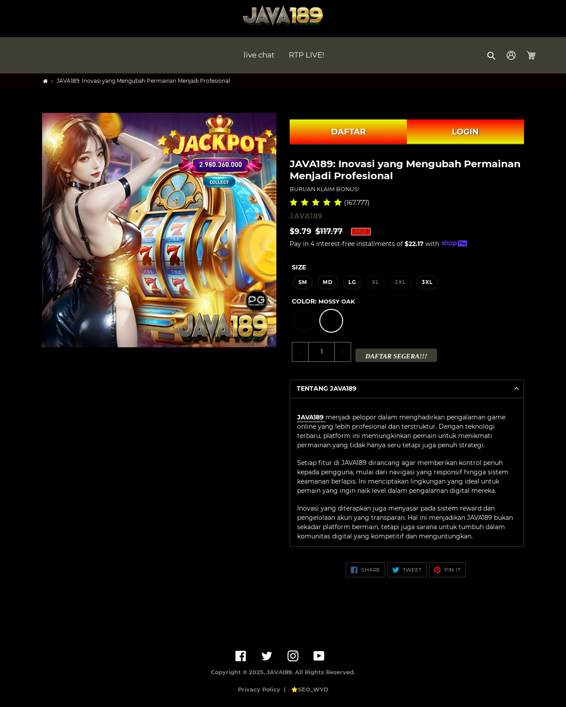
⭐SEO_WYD (310, 689)
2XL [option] (400, 282)
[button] (492, 55)
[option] (304, 321)
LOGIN (465, 132)
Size (299, 267)
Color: (323, 301)
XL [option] (375, 282)
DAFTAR (348, 132)
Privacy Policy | (263, 689)
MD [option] (328, 282)
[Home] (45, 81)
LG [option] (352, 282)
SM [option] (302, 282)
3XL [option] (427, 282)
